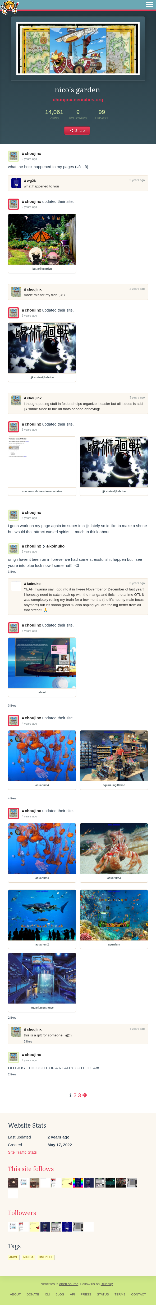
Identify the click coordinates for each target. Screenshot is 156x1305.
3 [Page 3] (79, 1095)
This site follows (31, 1169)
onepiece (46, 1257)
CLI (47, 1294)
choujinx (31, 153)
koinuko (56, 546)
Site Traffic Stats (22, 1152)
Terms (119, 1294)
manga (28, 1257)
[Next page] (84, 1095)
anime (13, 1257)
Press (86, 1294)
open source (68, 1284)
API (72, 1294)
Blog (60, 1294)
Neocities (47, 1284)
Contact (138, 1294)
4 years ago (29, 723)
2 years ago (29, 158)
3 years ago (29, 315)
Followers (22, 1213)
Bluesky (107, 1284)
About (15, 1294)
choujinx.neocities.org (78, 99)
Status (103, 1294)
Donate (32, 1294)
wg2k (30, 181)
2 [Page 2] (75, 1095)
